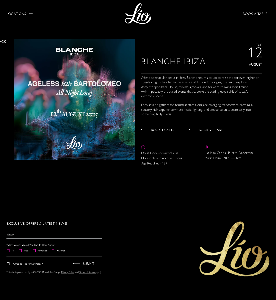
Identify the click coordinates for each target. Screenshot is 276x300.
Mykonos (40, 250)
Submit (88, 263)
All (10, 250)
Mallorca (58, 250)
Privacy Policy (67, 272)
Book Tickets (162, 129)
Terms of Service (87, 272)
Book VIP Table (211, 129)
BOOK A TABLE (255, 13)
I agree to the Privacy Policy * (25, 263)
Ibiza (23, 250)
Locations (19, 13)
